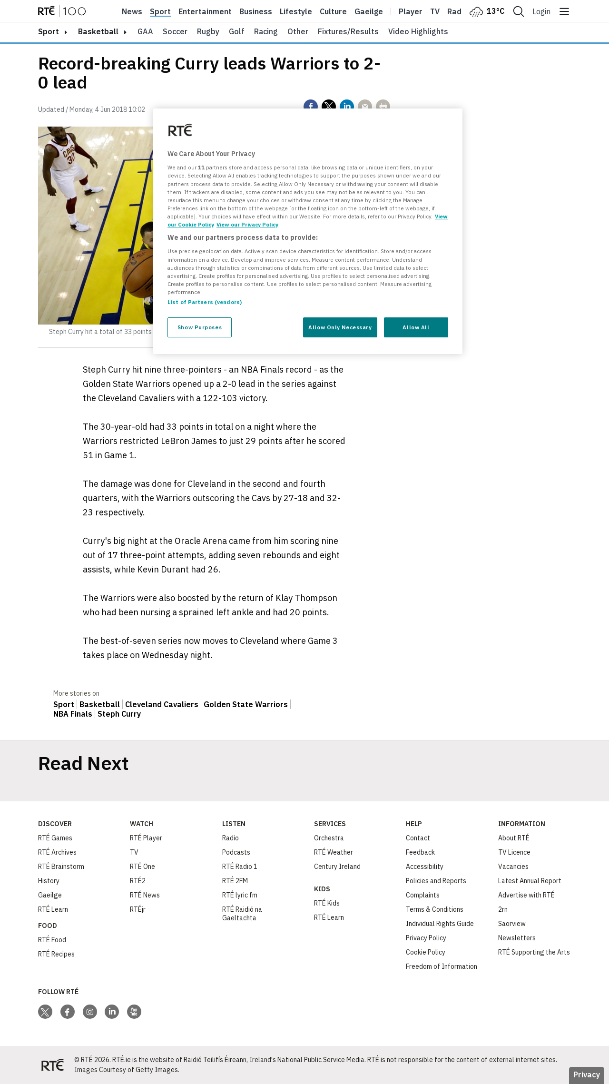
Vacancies (513, 866)
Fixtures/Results (348, 31)
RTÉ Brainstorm (61, 866)
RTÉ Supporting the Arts (534, 952)
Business (255, 11)
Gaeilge (368, 11)
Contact (418, 838)
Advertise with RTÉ (526, 895)
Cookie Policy (425, 952)
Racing (266, 31)
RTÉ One (142, 866)
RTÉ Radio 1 (239, 866)
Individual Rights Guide (440, 923)
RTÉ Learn (53, 909)
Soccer (175, 31)
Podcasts (236, 852)
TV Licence (514, 852)
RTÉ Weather (333, 852)
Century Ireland (337, 866)
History (48, 881)
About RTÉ (514, 838)
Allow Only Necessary (340, 327)
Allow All (416, 327)
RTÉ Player (146, 838)
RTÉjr (138, 909)
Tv (435, 11)
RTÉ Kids (327, 903)
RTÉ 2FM (235, 881)
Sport (160, 11)
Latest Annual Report (529, 881)
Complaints (423, 895)
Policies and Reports (436, 881)
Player (410, 11)
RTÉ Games (55, 838)
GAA (145, 31)
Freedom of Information (441, 966)
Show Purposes (199, 327)
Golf (237, 31)
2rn (503, 909)
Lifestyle (296, 11)
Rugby (208, 31)
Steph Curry (119, 714)
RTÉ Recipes (56, 954)
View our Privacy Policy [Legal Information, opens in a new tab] (247, 224)
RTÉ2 (138, 881)
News (132, 11)
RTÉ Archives (57, 852)
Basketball (98, 31)
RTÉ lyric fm (239, 895)
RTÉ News (145, 895)
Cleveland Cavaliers (161, 704)
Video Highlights (418, 31)
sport (48, 31)
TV (134, 852)
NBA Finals (72, 714)
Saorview (512, 923)
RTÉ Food (52, 940)
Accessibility (424, 866)
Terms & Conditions (434, 909)
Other (297, 31)
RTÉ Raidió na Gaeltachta (242, 913)
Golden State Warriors (246, 704)
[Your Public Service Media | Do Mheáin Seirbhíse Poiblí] (52, 1065)
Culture (333, 11)
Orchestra (329, 838)
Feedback (420, 852)
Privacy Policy (426, 938)
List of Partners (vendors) (204, 301)
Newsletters (517, 938)
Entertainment (205, 11)
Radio (457, 11)
